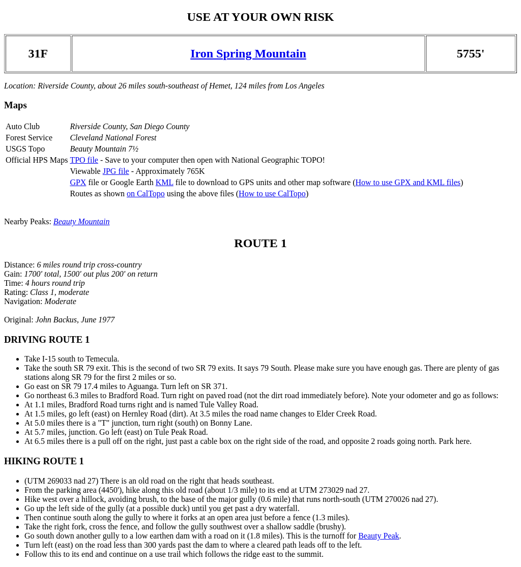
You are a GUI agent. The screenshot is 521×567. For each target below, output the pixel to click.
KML (164, 182)
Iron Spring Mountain (248, 53)
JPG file (116, 171)
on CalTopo (146, 193)
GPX (78, 182)
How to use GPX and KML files (407, 182)
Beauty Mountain (81, 221)
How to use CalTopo (272, 193)
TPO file (84, 160)
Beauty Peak (378, 535)
